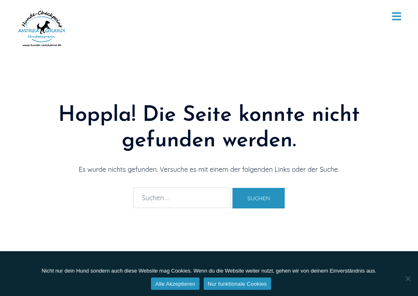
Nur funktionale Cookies (237, 284)
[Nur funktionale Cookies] (408, 278)
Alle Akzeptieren (175, 284)
